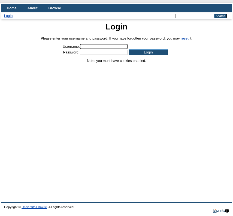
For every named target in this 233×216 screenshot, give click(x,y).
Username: (71, 46)
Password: (71, 52)
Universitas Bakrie (34, 207)
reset (184, 38)
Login (8, 16)
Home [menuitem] (12, 8)
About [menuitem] (33, 8)
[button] (148, 52)
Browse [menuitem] (55, 8)
